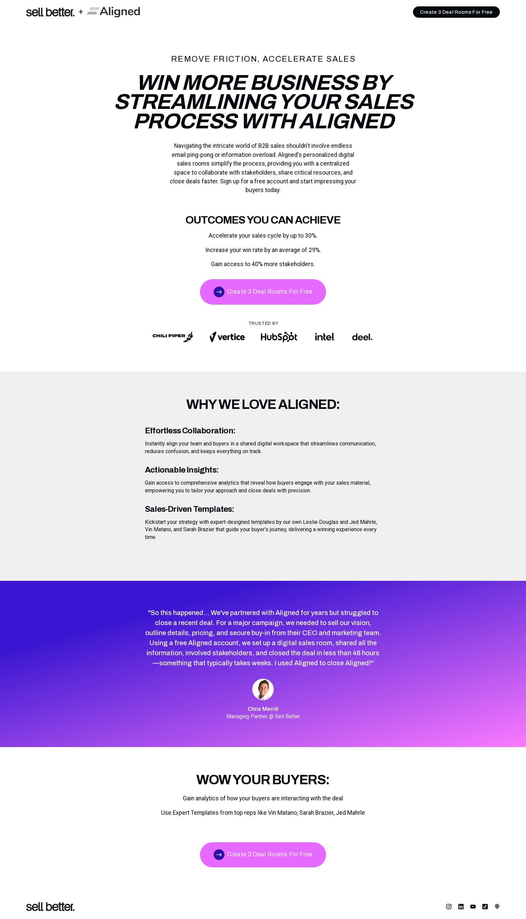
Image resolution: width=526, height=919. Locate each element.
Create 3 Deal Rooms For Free (456, 12)
